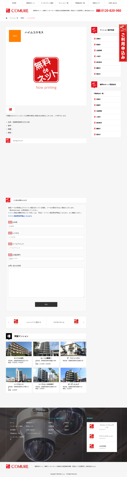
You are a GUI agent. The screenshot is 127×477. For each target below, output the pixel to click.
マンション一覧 (63, 3)
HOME (14, 3)
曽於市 (98, 74)
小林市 (98, 56)
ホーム (12, 422)
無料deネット (30, 3)
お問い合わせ (113, 3)
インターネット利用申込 (17, 438)
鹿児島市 (99, 62)
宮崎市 (98, 39)
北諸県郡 (99, 50)
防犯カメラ (96, 3)
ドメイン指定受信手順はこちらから (20, 216)
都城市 (98, 44)
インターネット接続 (47, 3)
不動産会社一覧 (80, 3)
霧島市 (98, 68)
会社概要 (13, 430)
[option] (46, 75)
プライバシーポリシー (33, 433)
